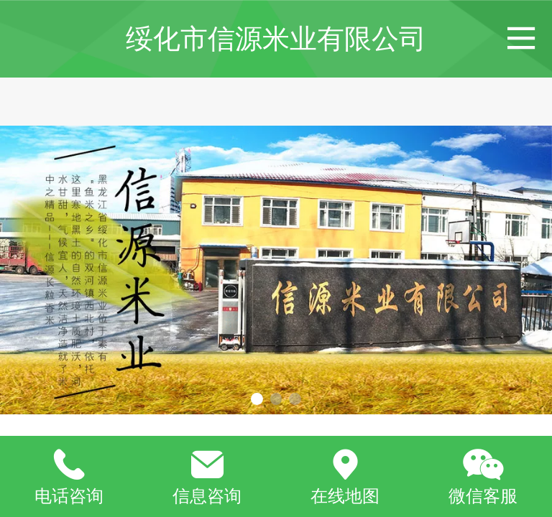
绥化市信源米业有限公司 (276, 38)
